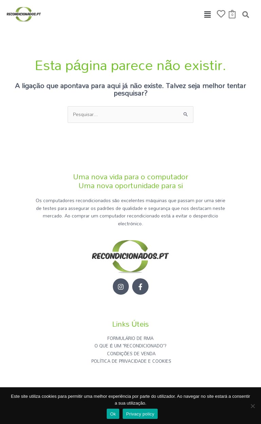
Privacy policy (140, 414)
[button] (207, 14)
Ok (113, 414)
